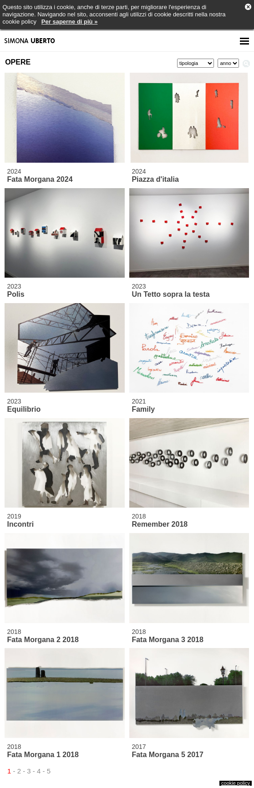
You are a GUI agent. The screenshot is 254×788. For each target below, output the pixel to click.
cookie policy (235, 783)
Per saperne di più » (69, 21)
